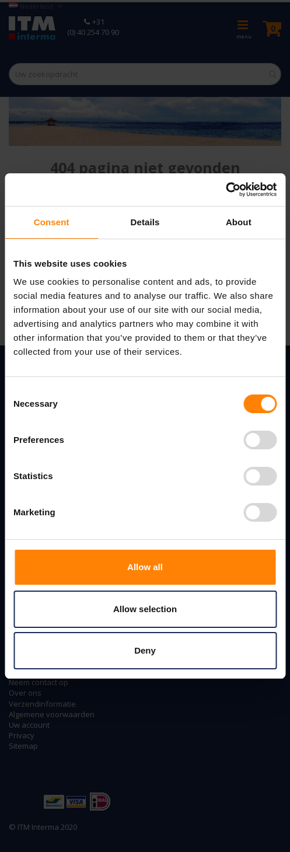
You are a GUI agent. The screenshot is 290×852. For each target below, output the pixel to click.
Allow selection (145, 609)
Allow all (145, 567)
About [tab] (238, 222)
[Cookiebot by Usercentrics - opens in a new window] (225, 189)
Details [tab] (145, 222)
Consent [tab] (51, 222)
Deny (145, 650)
